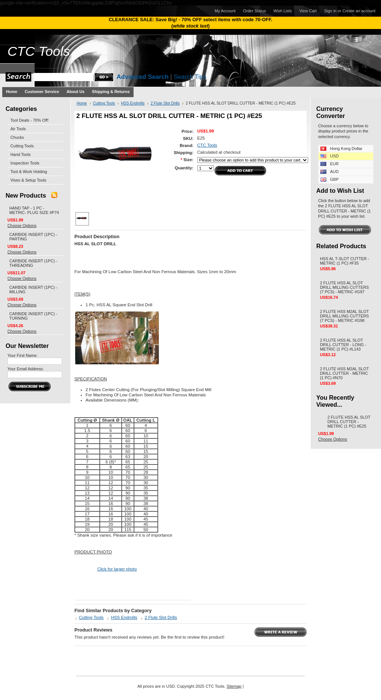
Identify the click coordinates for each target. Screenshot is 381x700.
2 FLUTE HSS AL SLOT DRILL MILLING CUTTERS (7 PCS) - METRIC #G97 (344, 287)
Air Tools (18, 129)
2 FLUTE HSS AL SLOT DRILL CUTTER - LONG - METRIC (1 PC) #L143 (343, 344)
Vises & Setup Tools (28, 180)
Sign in (330, 11)
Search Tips (190, 76)
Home (82, 103)
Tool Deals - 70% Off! (29, 120)
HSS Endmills (132, 103)
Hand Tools (20, 154)
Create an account (358, 11)
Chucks (17, 137)
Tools (38, 51)
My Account (225, 11)
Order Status (254, 11)
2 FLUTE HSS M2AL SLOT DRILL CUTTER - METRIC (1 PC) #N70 (344, 373)
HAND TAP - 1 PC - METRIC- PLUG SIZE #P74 (34, 210)
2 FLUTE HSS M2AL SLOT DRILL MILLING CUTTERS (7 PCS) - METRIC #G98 (344, 316)
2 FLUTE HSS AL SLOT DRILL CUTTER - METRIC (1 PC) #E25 (348, 421)
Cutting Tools (22, 146)
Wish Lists (282, 11)
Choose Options (21, 225)
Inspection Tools (24, 163)
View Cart (308, 11)
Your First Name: (22, 355)
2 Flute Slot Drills (165, 103)
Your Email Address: (25, 369)
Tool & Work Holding (28, 171)
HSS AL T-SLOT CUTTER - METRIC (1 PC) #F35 (344, 260)
